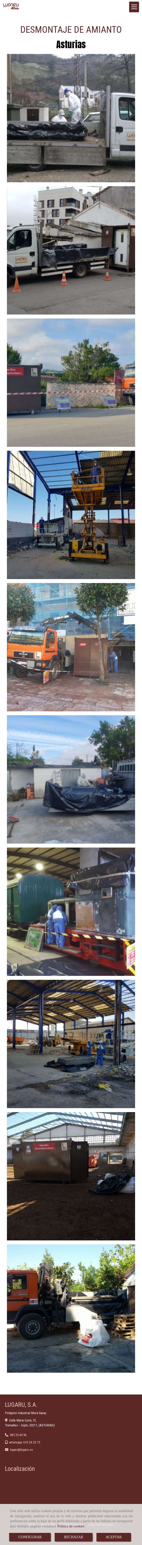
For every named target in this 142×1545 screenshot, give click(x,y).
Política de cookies (70, 1526)
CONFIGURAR (30, 1537)
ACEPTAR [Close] (114, 1537)
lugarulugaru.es (21, 1450)
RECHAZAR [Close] (73, 1537)
